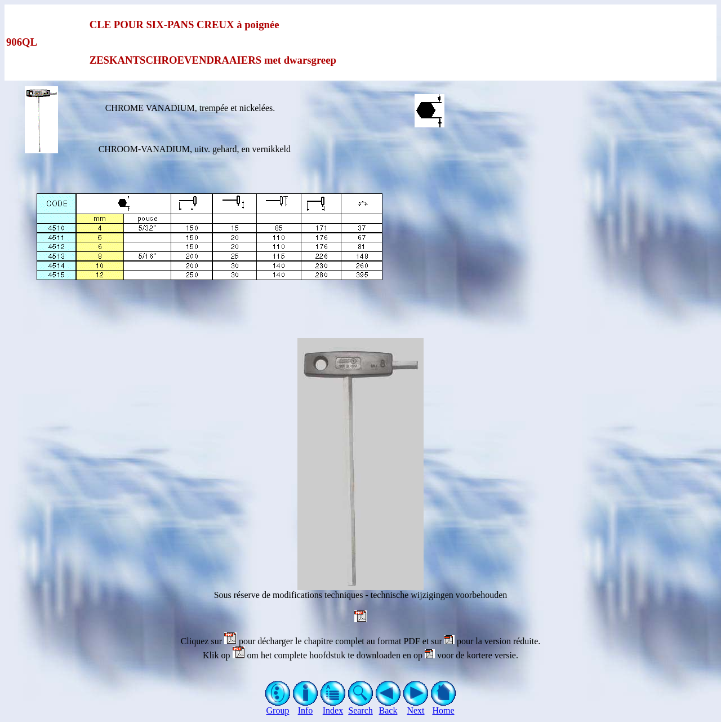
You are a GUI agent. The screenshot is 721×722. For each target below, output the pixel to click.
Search (360, 706)
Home (443, 706)
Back (388, 706)
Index (333, 706)
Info (305, 706)
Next (416, 706)
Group (278, 706)
